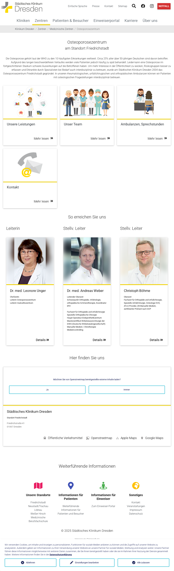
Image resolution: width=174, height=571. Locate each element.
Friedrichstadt (38, 502)
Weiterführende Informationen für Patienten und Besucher (71, 510)
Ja (47, 389)
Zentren (41, 20)
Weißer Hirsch (38, 513)
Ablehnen (30, 562)
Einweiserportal (107, 20)
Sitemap (122, 6)
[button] (151, 438)
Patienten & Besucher (72, 20)
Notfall (164, 6)
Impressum (136, 509)
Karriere (132, 20)
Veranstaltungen (136, 506)
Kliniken (24, 20)
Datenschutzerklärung (61, 554)
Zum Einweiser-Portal (103, 506)
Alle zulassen (143, 562)
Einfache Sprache (77, 6)
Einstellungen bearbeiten (87, 562)
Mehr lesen (43, 138)
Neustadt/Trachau (38, 506)
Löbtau (38, 509)
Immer (127, 389)
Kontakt (108, 6)
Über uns (151, 20)
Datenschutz (136, 513)
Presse (95, 6)
